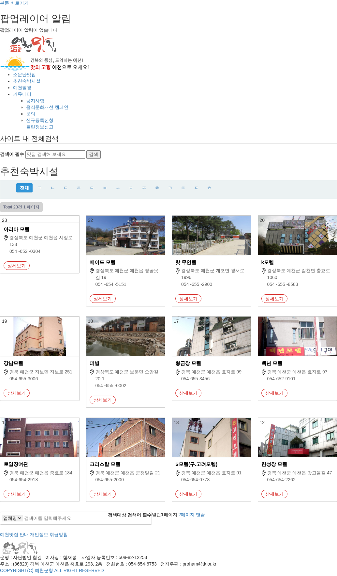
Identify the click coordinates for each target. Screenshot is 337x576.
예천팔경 (22, 87)
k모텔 (267, 262)
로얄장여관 (16, 464)
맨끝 (200, 514)
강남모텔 (13, 363)
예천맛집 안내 (14, 534)
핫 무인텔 (185, 262)
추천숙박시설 (26, 81)
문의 (30, 113)
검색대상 (117, 515)
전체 (24, 187)
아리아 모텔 (16, 229)
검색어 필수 (12, 154)
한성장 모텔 (274, 464)
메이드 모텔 (102, 262)
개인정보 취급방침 (49, 534)
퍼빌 (94, 363)
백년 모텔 (271, 363)
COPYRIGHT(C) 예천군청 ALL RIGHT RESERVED (52, 570)
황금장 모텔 (188, 363)
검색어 (139, 515)
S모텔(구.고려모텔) (196, 464)
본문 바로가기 (14, 3)
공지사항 (35, 100)
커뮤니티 (22, 94)
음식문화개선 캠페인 (47, 107)
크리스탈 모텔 (105, 464)
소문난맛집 (24, 74)
